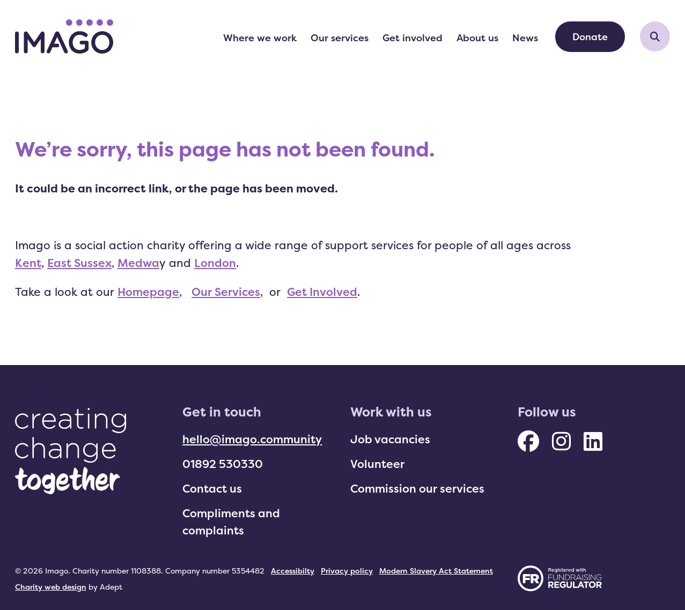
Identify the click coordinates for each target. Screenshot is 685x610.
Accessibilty (292, 571)
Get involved (412, 37)
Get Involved (322, 291)
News (525, 37)
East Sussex (79, 262)
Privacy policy (347, 571)
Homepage (148, 291)
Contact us (212, 488)
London (215, 262)
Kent (28, 262)
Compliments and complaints (231, 521)
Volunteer (377, 463)
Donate (590, 36)
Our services (340, 37)
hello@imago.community (252, 439)
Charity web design (50, 587)
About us (477, 37)
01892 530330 (222, 463)
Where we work (260, 37)
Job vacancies (390, 439)
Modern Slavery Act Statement (436, 571)
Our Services (225, 291)
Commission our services (417, 488)
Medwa (138, 262)
